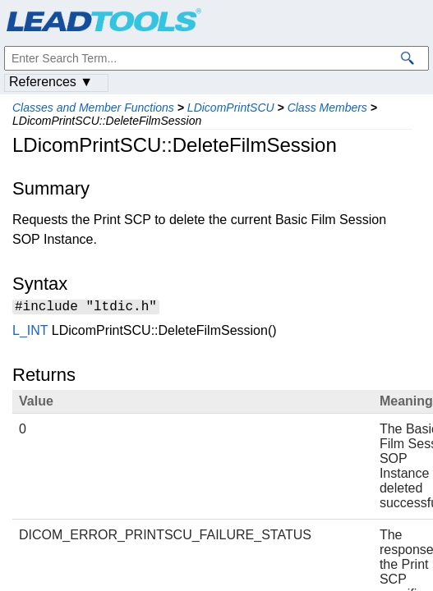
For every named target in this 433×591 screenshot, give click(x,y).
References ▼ (51, 82)
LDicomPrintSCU (230, 107)
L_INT (30, 333)
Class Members (327, 107)
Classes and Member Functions (93, 107)
